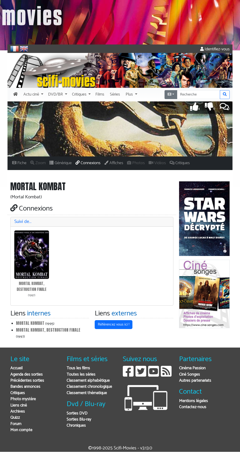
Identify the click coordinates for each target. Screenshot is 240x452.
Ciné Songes (189, 374)
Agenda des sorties (26, 374)
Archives (17, 411)
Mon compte (21, 430)
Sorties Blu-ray (79, 419)
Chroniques (76, 425)
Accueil (16, 368)
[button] (33, 95)
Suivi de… (22, 222)
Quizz (15, 417)
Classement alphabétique (88, 380)
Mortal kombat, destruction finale (48, 330)
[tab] (92, 222)
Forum (15, 424)
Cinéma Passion (192, 368)
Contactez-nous (192, 407)
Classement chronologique (89, 386)
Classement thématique (87, 393)
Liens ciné (18, 405)
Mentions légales (193, 401)
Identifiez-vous (215, 49)
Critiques (17, 393)
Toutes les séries (81, 374)
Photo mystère (23, 399)
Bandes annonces (25, 386)
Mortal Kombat (30, 323)
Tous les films (78, 368)
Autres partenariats (195, 380)
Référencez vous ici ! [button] (113, 324)
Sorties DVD (77, 413)
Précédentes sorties (27, 380)
